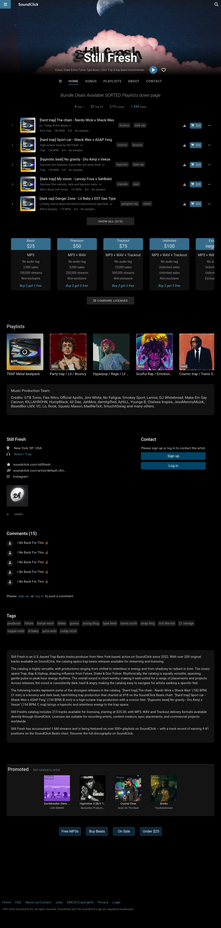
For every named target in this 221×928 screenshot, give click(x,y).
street (147, 203)
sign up (23, 596)
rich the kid (167, 623)
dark (136, 184)
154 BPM (53, 170)
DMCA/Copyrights (80, 902)
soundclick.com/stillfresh (32, 464)
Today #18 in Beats (54, 125)
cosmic (122, 145)
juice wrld (49, 631)
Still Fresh (16, 439)
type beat (110, 623)
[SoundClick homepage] (28, 4)
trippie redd (16, 631)
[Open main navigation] (5, 4)
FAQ (18, 902)
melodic (122, 184)
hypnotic (122, 164)
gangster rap (130, 203)
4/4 (70, 130)
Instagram (20, 477)
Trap (42, 150)
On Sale (124, 831)
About (133, 81)
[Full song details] (209, 126)
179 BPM (65, 209)
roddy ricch (68, 631)
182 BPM (59, 130)
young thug (91, 623)
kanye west (45, 623)
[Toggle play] (12, 125)
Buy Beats (97, 831)
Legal (116, 902)
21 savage (186, 623)
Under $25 (151, 831)
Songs (91, 81)
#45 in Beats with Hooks (54, 189)
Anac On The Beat (128, 807)
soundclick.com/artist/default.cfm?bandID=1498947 (52, 471)
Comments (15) (22, 533)
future (29, 623)
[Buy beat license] (196, 126)
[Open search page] (216, 4)
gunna (74, 623)
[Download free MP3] (185, 126)
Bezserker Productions (94, 807)
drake (62, 623)
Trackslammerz (164, 807)
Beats (18, 454)
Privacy (103, 902)
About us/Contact (38, 902)
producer (14, 623)
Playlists (112, 81)
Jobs (59, 902)
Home (73, 81)
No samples (82, 130)
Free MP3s (70, 831)
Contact (154, 81)
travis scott (128, 623)
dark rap (140, 125)
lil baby (33, 631)
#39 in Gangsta (48, 209)
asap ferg (148, 623)
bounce (137, 145)
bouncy (124, 125)
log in (39, 596)
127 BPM (76, 189)
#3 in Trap (45, 130)
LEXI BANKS (57, 807)
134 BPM (53, 150)
